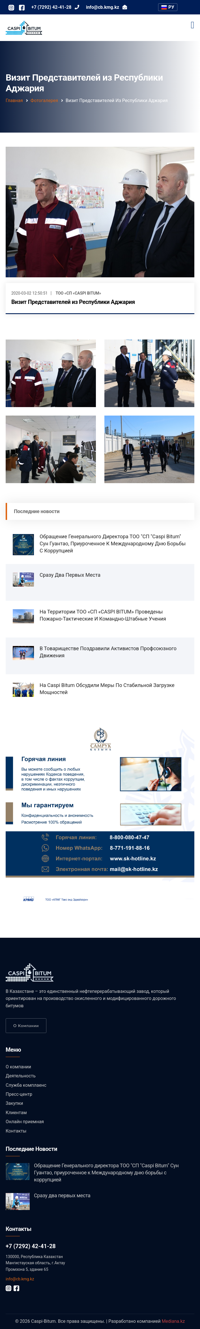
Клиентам (16, 1112)
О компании (26, 1025)
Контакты (16, 1131)
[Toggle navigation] (192, 25)
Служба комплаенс (26, 1085)
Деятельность (21, 1076)
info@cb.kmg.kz (20, 1279)
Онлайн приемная (25, 1121)
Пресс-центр (19, 1094)
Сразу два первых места (70, 575)
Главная (14, 100)
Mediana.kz (173, 1321)
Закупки (14, 1103)
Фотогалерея (44, 100)
